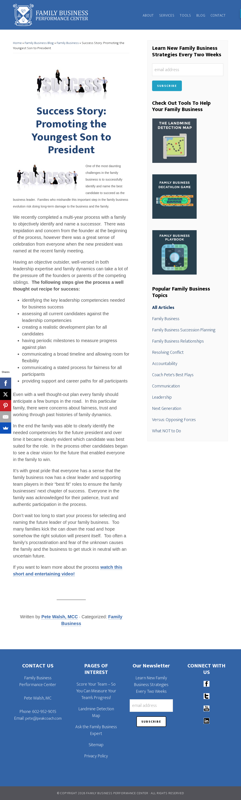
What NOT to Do (166, 431)
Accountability (164, 363)
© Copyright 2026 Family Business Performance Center (102, 793)
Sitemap (96, 745)
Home (17, 43)
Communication (166, 386)
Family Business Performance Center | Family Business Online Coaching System (53, 15)
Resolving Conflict (168, 352)
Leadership (162, 397)
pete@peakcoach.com (43, 718)
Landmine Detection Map (96, 712)
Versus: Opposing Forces (174, 420)
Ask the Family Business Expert (96, 730)
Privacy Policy (96, 756)
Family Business (68, 43)
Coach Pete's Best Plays (173, 375)
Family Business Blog (39, 43)
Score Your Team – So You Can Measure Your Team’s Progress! (96, 691)
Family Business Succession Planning (183, 330)
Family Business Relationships (178, 341)
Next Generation (166, 408)
